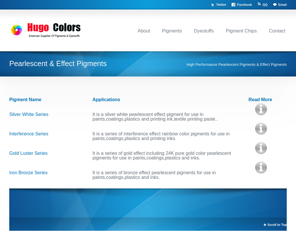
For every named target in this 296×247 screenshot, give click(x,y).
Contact (277, 30)
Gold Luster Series (28, 153)
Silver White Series (28, 114)
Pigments (172, 30)
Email (282, 4)
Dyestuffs (204, 30)
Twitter (221, 4)
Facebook (244, 4)
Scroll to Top (277, 224)
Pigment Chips (241, 30)
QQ (265, 4)
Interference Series (28, 133)
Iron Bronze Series (28, 172)
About (144, 30)
